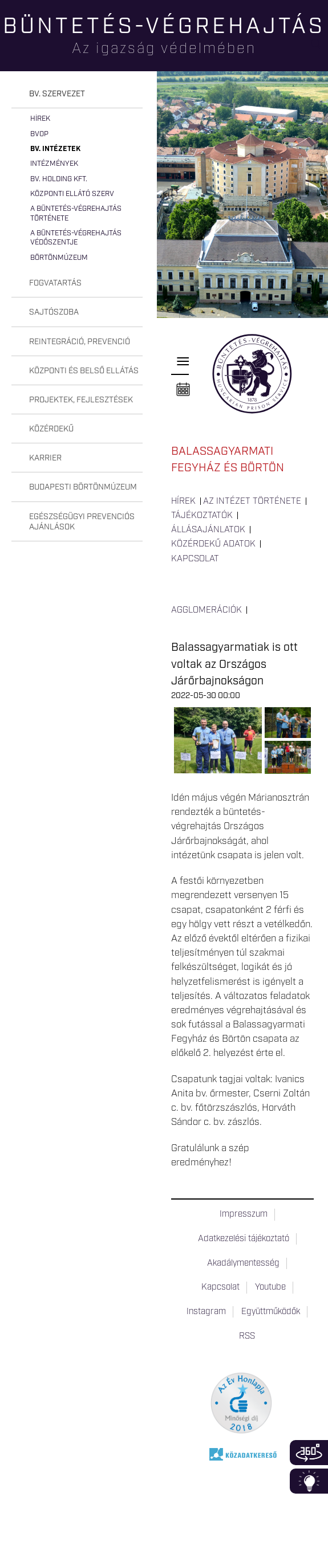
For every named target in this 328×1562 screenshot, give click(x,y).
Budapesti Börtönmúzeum (83, 487)
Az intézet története (252, 501)
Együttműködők (270, 1312)
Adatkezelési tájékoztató (243, 1239)
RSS (247, 1336)
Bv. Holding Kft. (58, 179)
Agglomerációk (206, 610)
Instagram (206, 1312)
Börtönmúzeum (59, 258)
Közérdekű (51, 429)
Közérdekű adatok (213, 544)
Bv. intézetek (55, 149)
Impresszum (244, 1214)
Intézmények (54, 164)
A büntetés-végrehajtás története (76, 213)
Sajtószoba (54, 312)
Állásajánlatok (208, 530)
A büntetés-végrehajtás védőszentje (76, 238)
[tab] (77, 94)
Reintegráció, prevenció (79, 342)
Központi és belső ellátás (84, 371)
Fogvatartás (55, 283)
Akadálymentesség (243, 1263)
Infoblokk (309, 1481)
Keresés (319, 49)
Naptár (183, 390)
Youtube (270, 1287)
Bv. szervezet (57, 94)
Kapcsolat (195, 559)
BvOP (39, 134)
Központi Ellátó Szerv (72, 194)
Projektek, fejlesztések (81, 400)
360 (309, 1452)
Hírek (40, 119)
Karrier (45, 458)
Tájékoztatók (202, 515)
